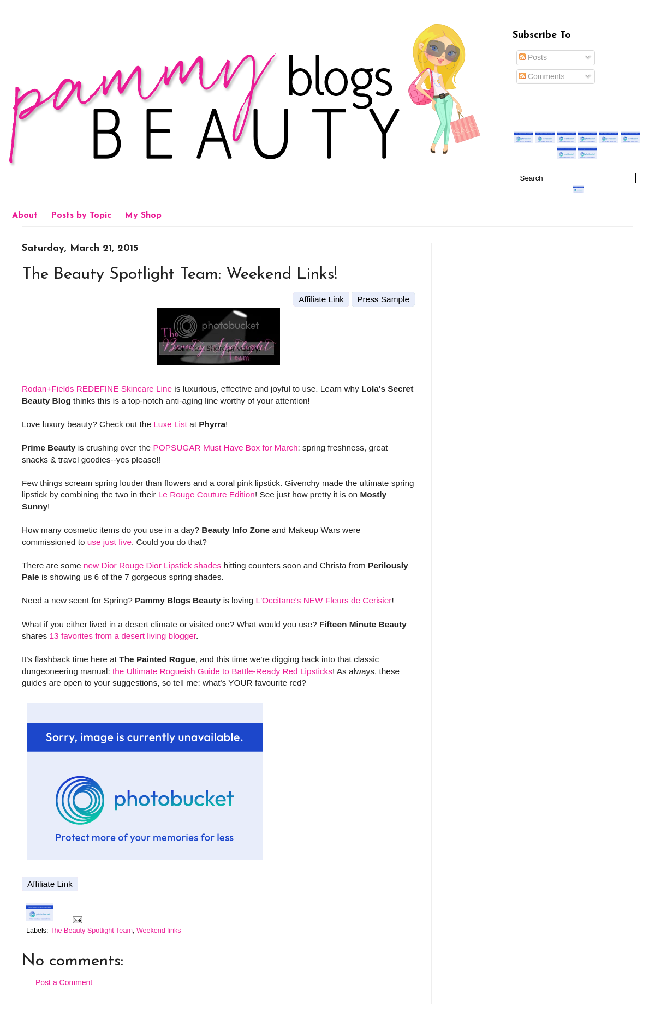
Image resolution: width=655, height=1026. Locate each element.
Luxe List (170, 424)
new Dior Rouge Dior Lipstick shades (152, 565)
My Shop (143, 215)
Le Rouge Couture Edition (206, 494)
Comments (542, 76)
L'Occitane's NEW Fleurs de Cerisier (324, 600)
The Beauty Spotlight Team (91, 930)
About (25, 215)
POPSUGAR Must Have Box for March (225, 447)
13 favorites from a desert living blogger (122, 635)
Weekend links (158, 930)
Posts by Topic (81, 215)
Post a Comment (63, 982)
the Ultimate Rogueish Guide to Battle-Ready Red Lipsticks (222, 671)
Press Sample (383, 299)
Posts (533, 57)
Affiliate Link (321, 299)
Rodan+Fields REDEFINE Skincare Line (97, 388)
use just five (109, 542)
